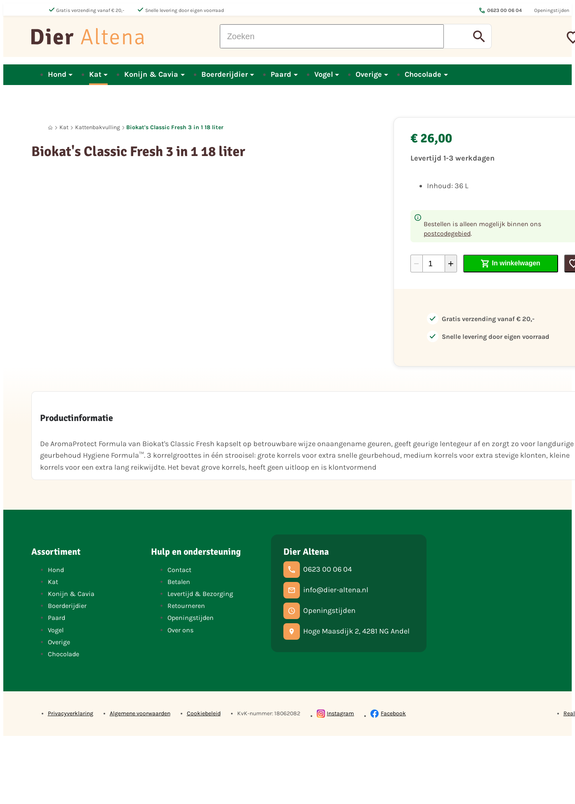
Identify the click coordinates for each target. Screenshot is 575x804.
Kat (63, 127)
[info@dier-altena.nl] (325, 590)
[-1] (416, 263)
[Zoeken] (332, 36)
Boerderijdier (67, 606)
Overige (59, 642)
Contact (179, 570)
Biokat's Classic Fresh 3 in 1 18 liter (175, 127)
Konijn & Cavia (71, 594)
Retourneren (186, 606)
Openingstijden (190, 618)
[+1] (451, 263)
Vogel (56, 630)
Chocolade (63, 654)
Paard (56, 618)
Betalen (178, 582)
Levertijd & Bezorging (200, 594)
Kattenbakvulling (97, 127)
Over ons (180, 630)
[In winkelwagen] (511, 263)
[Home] (50, 127)
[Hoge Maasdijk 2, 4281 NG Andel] (346, 631)
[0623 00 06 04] (317, 569)
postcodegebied (447, 233)
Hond (56, 570)
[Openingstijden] (319, 611)
